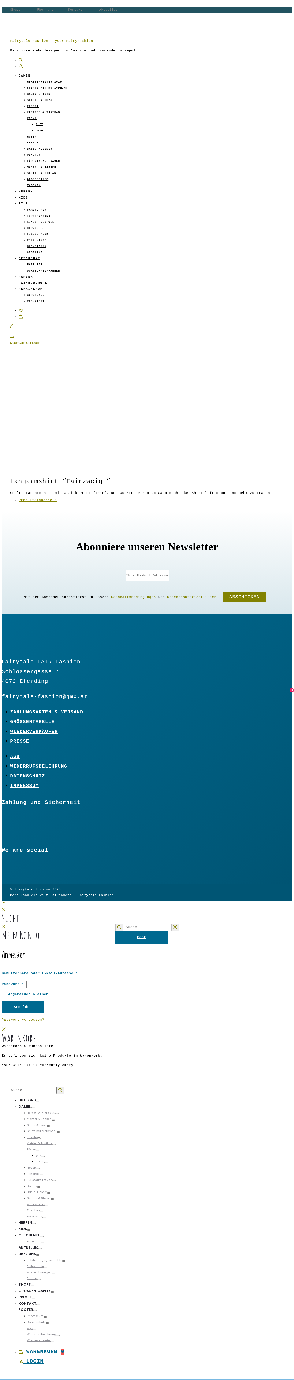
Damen (25, 75)
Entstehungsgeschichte (44, 1260)
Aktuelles (108, 9)
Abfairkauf (31, 289)
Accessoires (37, 179)
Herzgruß (36, 228)
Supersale (36, 295)
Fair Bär (35, 264)
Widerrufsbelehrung (38, 766)
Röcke (32, 118)
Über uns (45, 9)
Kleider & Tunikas (43, 112)
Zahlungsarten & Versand (46, 712)
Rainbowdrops (33, 283)
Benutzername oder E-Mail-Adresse (40, 973)
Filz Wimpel (37, 240)
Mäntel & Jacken (41, 167)
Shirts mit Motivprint (47, 88)
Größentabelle (32, 722)
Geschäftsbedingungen (133, 597)
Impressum (24, 786)
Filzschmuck (37, 234)
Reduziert (36, 301)
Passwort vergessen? (23, 1020)
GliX (39, 124)
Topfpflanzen (38, 216)
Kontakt (75, 9)
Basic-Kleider (39, 149)
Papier (26, 276)
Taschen (34, 185)
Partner (32, 1278)
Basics (33, 142)
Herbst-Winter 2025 (44, 81)
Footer (26, 1309)
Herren (26, 191)
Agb (15, 756)
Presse (19, 741)
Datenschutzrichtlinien (191, 597)
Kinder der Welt (41, 222)
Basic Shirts (38, 94)
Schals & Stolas (41, 173)
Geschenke (29, 258)
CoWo (39, 130)
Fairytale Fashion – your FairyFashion (51, 41)
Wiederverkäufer (34, 731)
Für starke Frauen (43, 161)
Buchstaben (36, 246)
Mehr (141, 937)
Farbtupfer (36, 209)
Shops (15, 9)
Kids (23, 197)
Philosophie (35, 1266)
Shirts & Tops (39, 100)
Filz (23, 203)
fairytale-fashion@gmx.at (45, 697)
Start (15, 343)
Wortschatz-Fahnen (43, 270)
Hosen (32, 136)
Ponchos (34, 155)
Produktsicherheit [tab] (38, 500)
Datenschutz (27, 776)
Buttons (27, 1100)
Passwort (13, 984)
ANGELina (35, 252)
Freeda (33, 106)
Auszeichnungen (39, 1272)
